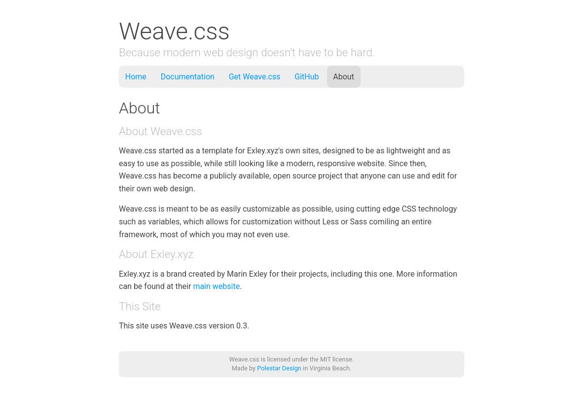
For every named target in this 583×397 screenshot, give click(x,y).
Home (135, 76)
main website (216, 286)
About (343, 76)
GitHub (306, 76)
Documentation (188, 76)
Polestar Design (279, 368)
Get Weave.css (255, 76)
